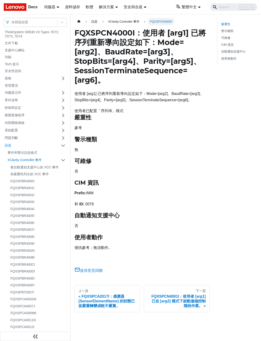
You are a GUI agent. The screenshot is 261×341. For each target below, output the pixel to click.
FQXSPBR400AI (22, 250)
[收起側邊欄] (35, 336)
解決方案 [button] (106, 7)
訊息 (8, 145)
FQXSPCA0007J (22, 306)
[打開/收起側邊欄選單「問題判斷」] (63, 138)
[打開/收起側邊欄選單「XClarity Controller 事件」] (63, 160)
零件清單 (11, 100)
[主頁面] (78, 21)
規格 (8, 78)
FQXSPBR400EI (22, 278)
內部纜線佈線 (14, 123)
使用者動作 (229, 58)
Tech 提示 (12, 64)
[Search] (233, 7)
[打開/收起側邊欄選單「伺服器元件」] (63, 93)
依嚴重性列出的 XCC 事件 (29, 174)
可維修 (225, 38)
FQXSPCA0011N (23, 320)
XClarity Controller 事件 (25, 160)
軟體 (89, 7)
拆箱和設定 (13, 108)
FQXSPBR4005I (22, 216)
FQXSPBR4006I (22, 223)
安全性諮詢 (13, 71)
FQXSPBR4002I (22, 195)
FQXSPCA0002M (23, 299)
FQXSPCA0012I (22, 327)
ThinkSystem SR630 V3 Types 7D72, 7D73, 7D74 (32, 34)
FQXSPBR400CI (22, 264)
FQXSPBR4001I (22, 188)
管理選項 (11, 85)
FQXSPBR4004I (22, 209)
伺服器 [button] (49, 7)
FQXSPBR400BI (22, 257)
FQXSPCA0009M (23, 313)
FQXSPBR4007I (22, 229)
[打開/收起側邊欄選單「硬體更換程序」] (63, 115)
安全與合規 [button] (133, 7)
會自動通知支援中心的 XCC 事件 (34, 167)
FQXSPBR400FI (22, 285)
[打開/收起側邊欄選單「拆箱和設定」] (63, 108)
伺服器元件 (13, 92)
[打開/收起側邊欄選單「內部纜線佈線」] (63, 123)
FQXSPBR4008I (22, 237)
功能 (8, 57)
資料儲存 (72, 7)
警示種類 (227, 31)
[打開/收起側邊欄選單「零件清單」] (63, 100)
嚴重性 (225, 24)
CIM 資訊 (227, 44)
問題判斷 (11, 138)
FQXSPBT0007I (22, 292)
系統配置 (11, 130)
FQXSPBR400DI (22, 271)
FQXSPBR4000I (22, 181)
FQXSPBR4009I (22, 243)
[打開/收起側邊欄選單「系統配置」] (63, 130)
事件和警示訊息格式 (22, 152)
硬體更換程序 (14, 115)
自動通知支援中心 (233, 51)
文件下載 (11, 43)
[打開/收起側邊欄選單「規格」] (63, 78)
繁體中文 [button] (186, 7)
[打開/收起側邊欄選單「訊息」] (63, 145)
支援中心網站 (14, 50)
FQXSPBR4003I (22, 202)
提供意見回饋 (88, 270)
